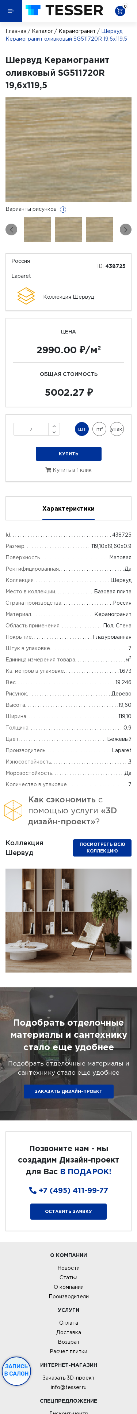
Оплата (68, 1323)
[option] (68, 149)
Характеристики (68, 508)
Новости (68, 1268)
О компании (69, 1287)
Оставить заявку (68, 1211)
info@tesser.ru (69, 1387)
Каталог (42, 31)
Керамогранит (77, 31)
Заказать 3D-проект (68, 1378)
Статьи (68, 1277)
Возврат (69, 1342)
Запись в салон (16, 1370)
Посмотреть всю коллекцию (102, 847)
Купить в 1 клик (68, 470)
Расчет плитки (68, 1351)
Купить (68, 453)
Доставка (68, 1332)
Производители (69, 1296)
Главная (15, 31)
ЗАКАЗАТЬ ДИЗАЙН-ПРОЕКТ (69, 1091)
